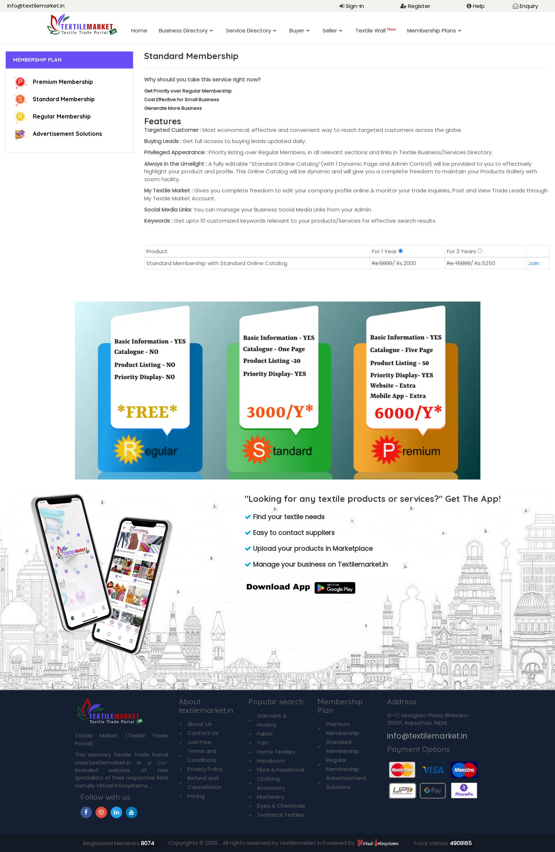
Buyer (296, 30)
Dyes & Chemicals (281, 805)
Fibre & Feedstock (281, 769)
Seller (330, 30)
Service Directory (248, 30)
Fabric (265, 733)
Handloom (271, 760)
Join (533, 263)
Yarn (263, 742)
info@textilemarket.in (36, 5)
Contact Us (202, 733)
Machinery (270, 796)
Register (419, 6)
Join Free (199, 742)
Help (479, 6)
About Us (199, 724)
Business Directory (183, 30)
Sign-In (355, 6)
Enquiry (529, 6)
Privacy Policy (205, 769)
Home (139, 30)
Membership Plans (431, 30)
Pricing (196, 796)
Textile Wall (375, 30)
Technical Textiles (281, 814)
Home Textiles (276, 751)
